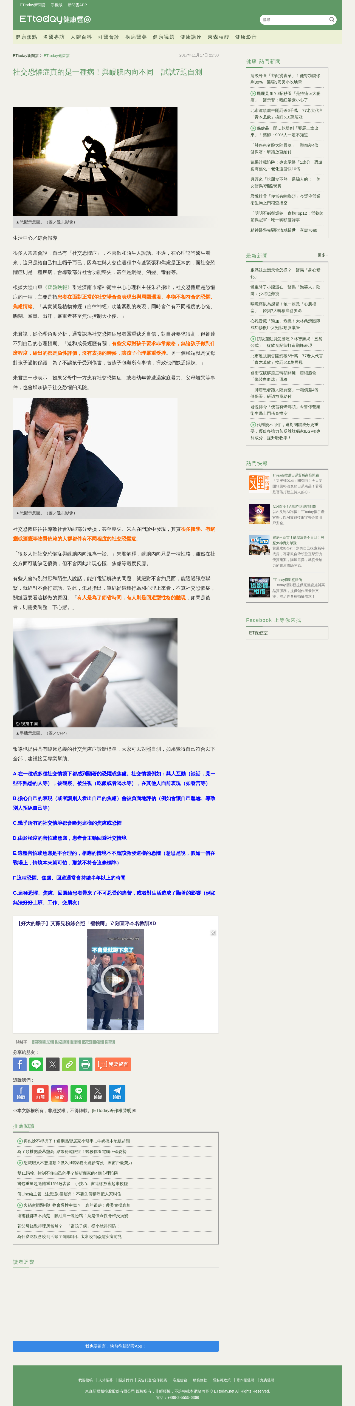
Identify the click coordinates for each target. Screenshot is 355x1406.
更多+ (323, 255)
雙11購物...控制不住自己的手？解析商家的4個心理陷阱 (67, 1173)
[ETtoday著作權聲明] (112, 1110)
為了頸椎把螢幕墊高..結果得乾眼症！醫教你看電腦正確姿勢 (71, 1151)
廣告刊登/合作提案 (152, 1380)
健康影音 (246, 37)
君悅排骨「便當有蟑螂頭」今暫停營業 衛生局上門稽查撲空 (287, 199)
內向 (87, 1042)
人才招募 (105, 1380)
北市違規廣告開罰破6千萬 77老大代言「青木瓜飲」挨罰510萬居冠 (286, 113)
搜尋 (331, 19)
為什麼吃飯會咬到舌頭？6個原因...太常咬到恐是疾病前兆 (69, 1236)
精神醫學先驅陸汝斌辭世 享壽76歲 (283, 230)
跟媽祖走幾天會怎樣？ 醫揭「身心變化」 (285, 273)
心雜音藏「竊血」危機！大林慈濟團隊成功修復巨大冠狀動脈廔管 (285, 324)
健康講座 (191, 37)
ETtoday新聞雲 (33, 5)
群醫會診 (109, 37)
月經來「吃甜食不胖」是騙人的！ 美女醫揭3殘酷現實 (285, 182)
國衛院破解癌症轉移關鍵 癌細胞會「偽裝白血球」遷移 (283, 376)
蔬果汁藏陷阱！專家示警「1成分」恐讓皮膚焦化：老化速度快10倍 (286, 165)
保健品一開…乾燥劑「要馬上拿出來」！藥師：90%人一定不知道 (284, 131)
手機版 (57, 5)
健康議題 (164, 37)
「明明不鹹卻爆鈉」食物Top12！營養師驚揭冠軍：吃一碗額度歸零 (286, 216)
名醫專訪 (54, 37)
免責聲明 (267, 1380)
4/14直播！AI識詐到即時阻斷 (294, 506)
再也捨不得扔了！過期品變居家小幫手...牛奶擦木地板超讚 (73, 1141)
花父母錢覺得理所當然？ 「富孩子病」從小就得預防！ (68, 1226)
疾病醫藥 (136, 37)
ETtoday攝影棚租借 (287, 580)
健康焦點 (27, 37)
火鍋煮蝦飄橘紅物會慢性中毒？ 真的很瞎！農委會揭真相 (74, 1205)
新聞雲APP (77, 5)
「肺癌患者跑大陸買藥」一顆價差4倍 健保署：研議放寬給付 (286, 148)
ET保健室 (258, 633)
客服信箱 (180, 1380)
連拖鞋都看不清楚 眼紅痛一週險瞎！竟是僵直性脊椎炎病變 (72, 1215)
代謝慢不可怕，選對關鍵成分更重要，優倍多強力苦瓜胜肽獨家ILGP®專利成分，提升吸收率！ (285, 431)
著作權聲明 (245, 1380)
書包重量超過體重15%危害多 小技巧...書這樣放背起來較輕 (72, 1183)
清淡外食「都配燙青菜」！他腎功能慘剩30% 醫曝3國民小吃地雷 (285, 78)
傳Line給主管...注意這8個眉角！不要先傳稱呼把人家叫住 (69, 1194)
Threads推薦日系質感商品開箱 (295, 475)
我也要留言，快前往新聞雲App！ (115, 1346)
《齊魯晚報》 (57, 287)
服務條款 (200, 1380)
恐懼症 (62, 1042)
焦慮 (110, 1042)
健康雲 (55, 19)
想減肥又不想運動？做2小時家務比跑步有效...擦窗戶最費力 (74, 1163)
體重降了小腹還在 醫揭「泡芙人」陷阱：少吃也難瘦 (285, 290)
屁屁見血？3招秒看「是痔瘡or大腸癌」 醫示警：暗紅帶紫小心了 (285, 96)
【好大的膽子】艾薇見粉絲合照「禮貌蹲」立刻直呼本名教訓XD (86, 923)
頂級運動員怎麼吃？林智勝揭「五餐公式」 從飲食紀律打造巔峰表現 (286, 342)
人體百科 (81, 37)
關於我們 (126, 1380)
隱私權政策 (222, 1380)
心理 (98, 1042)
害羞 (76, 1042)
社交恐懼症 (43, 1042)
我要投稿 (85, 1380)
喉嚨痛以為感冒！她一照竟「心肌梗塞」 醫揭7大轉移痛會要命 (283, 307)
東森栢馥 (219, 37)
